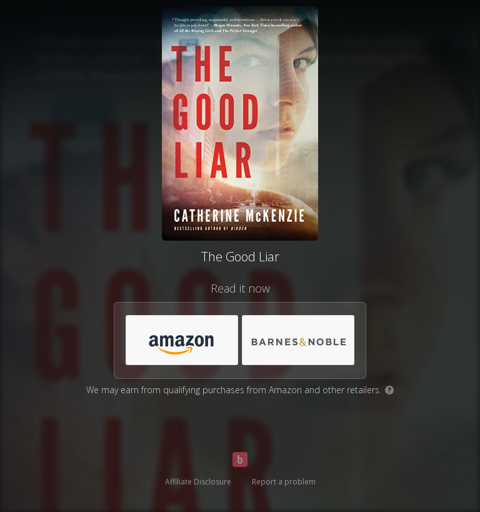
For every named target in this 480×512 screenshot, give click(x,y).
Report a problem (284, 481)
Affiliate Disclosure (198, 481)
